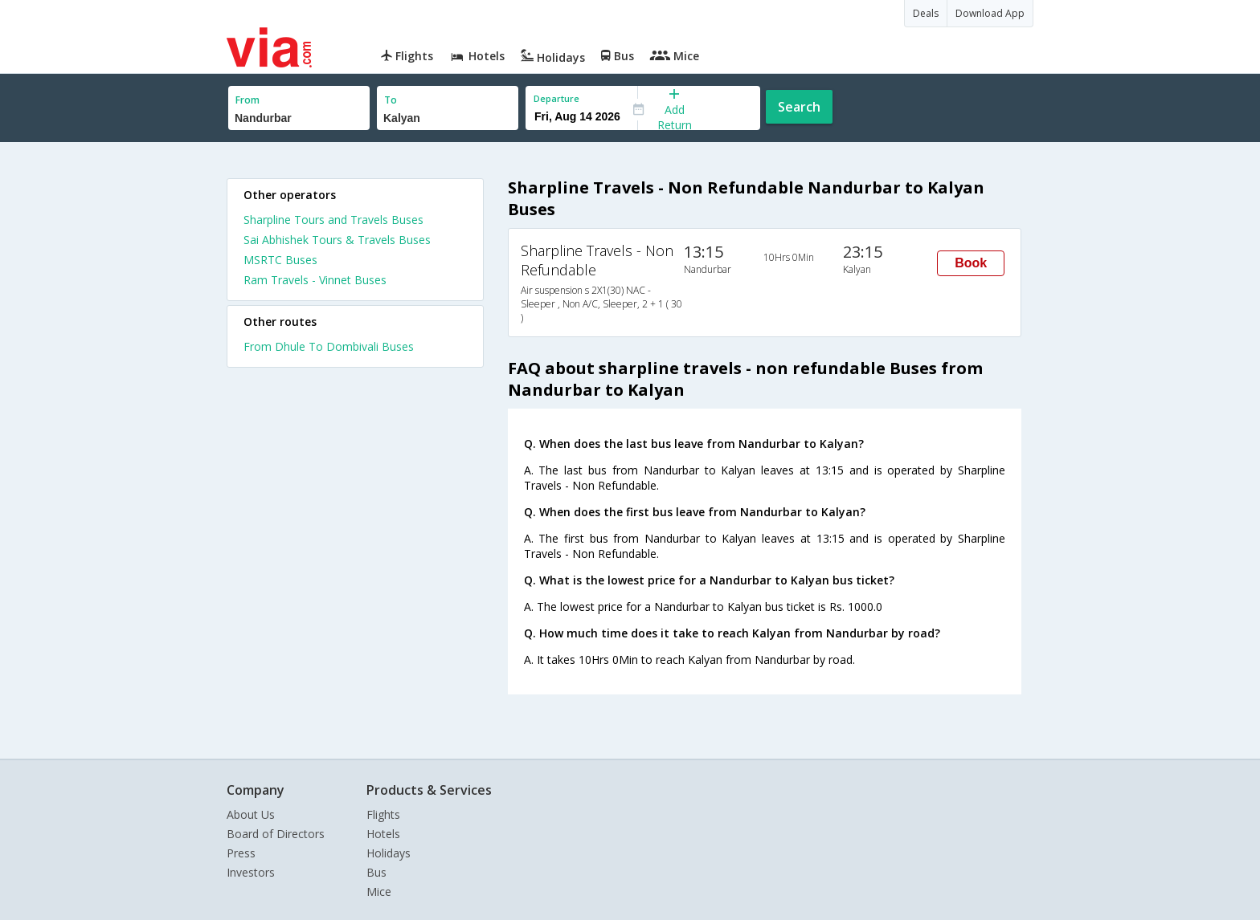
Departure (556, 98)
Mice (378, 891)
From (247, 100)
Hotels (383, 833)
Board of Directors (276, 833)
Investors (251, 872)
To (390, 100)
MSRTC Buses (280, 259)
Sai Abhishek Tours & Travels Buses (337, 239)
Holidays (388, 853)
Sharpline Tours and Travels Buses (333, 219)
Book (971, 263)
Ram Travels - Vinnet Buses (315, 279)
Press (241, 853)
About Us (251, 814)
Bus (376, 872)
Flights (383, 814)
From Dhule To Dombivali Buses (328, 346)
